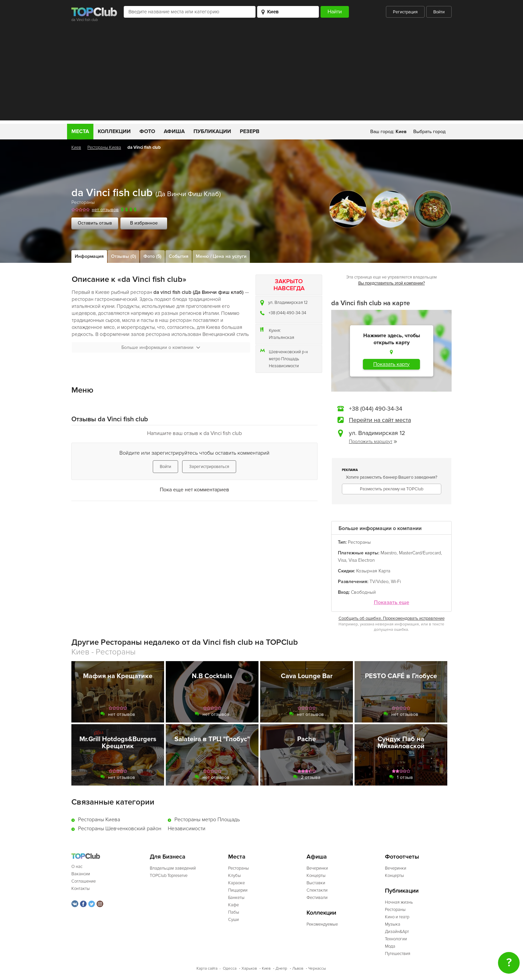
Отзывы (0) (123, 256)
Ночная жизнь (399, 902)
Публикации (212, 131)
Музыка (392, 924)
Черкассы (317, 968)
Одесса (229, 968)
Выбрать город (429, 131)
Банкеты (236, 897)
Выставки (316, 883)
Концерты (316, 875)
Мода (390, 946)
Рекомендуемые (322, 924)
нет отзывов (105, 209)
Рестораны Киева (104, 147)
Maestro (389, 553)
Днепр (281, 968)
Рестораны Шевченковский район (119, 828)
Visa (342, 560)
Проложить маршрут (373, 441)
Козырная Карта (373, 571)
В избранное (144, 223)
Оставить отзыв (95, 223)
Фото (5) (152, 256)
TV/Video (379, 581)
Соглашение (83, 881)
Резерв (249, 131)
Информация (89, 256)
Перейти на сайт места (380, 420)
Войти (439, 12)
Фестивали (317, 897)
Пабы (233, 912)
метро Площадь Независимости (284, 362)
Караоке (236, 883)
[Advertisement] (261, 73)
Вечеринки (317, 868)
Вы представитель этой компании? (391, 283)
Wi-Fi (396, 581)
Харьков (249, 968)
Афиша (174, 131)
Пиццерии (237, 890)
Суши (233, 919)
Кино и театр (397, 917)
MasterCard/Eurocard (420, 553)
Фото (147, 131)
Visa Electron (362, 560)
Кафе (233, 905)
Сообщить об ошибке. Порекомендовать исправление (392, 618)
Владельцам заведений (173, 868)
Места (80, 131)
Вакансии (80, 874)
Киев (76, 147)
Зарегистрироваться (209, 466)
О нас (76, 866)
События (178, 256)
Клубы (234, 875)
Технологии (396, 939)
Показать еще (391, 602)
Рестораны (83, 202)
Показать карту (391, 364)
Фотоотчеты (402, 856)
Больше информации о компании (160, 347)
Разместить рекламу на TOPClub (391, 489)
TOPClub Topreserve (168, 875)
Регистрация (405, 12)
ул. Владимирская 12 (288, 302)
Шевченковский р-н (288, 352)
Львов (297, 968)
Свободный (363, 592)
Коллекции (114, 131)
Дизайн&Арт (397, 931)
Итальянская (281, 337)
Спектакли (317, 890)
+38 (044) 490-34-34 (287, 313)
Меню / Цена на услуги (221, 256)
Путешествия (397, 953)
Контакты (80, 888)
